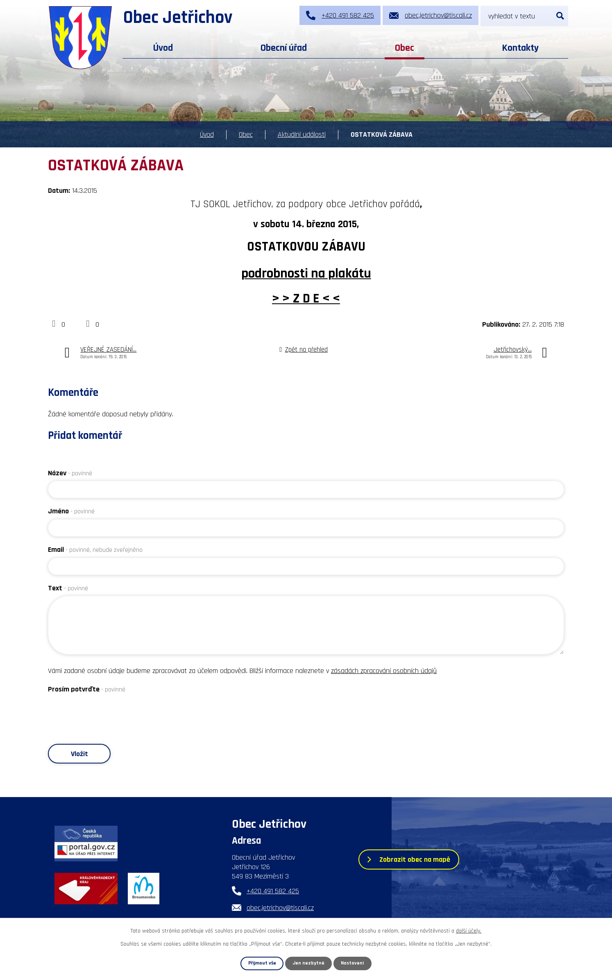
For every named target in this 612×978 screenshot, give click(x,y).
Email (95, 549)
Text (68, 588)
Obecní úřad (284, 48)
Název (70, 473)
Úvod (163, 48)
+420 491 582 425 (273, 891)
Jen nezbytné (309, 963)
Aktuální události (302, 134)
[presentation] (110, 713)
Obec (404, 48)
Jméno (71, 511)
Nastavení (352, 963)
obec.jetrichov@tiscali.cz (280, 908)
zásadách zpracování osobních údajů (384, 670)
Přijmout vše (262, 963)
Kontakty (520, 48)
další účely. (468, 931)
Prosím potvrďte (86, 689)
